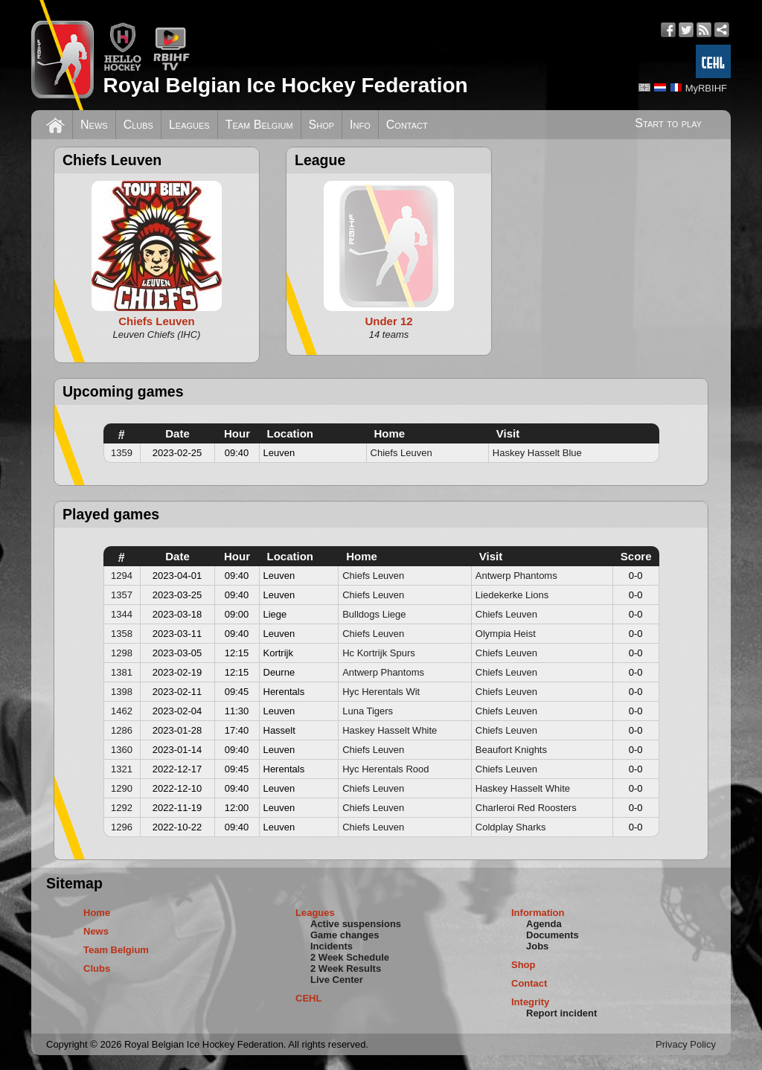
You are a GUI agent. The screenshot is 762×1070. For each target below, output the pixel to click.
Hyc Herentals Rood (385, 769)
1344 (121, 614)
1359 (121, 452)
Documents (552, 935)
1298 (121, 653)
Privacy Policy (686, 1044)
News (94, 124)
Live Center (336, 979)
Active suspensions (355, 923)
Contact (407, 124)
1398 (121, 691)
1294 (121, 575)
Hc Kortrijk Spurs (378, 653)
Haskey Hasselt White (389, 730)
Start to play (668, 123)
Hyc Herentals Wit (381, 691)
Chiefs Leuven (401, 452)
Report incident (561, 1013)
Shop (322, 124)
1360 (121, 749)
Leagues (189, 124)
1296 (121, 827)
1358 (121, 633)
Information (538, 912)
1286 (121, 730)
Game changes (345, 935)
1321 (121, 769)
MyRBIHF (706, 88)
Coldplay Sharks (511, 827)
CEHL (308, 998)
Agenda (544, 923)
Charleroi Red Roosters (526, 807)
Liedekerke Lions (512, 594)
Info (360, 124)
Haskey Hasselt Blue (537, 452)
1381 (121, 672)
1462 (121, 711)
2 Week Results (345, 968)
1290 (121, 788)
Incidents (331, 946)
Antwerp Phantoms (516, 575)
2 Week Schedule (349, 957)
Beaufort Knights (511, 749)
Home (96, 912)
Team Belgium (259, 124)
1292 (121, 807)
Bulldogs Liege (374, 614)
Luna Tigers (367, 711)
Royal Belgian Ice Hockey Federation (285, 85)
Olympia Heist (506, 633)
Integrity (530, 1001)
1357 (121, 594)
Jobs (537, 946)
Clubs (138, 124)
